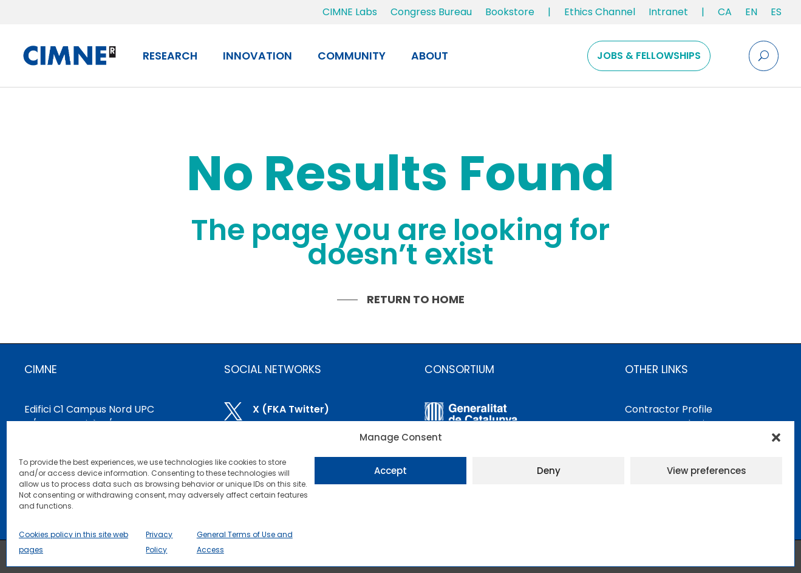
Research (170, 56)
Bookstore (509, 12)
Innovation (257, 56)
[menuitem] (725, 14)
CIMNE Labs (349, 12)
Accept (390, 470)
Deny (549, 470)
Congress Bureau (431, 12)
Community (352, 56)
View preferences (706, 470)
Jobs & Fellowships (649, 56)
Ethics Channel (599, 12)
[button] (776, 437)
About (429, 56)
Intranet (668, 12)
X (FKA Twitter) (291, 409)
